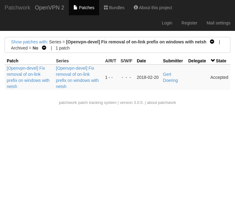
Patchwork (17, 8)
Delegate (197, 60)
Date (141, 60)
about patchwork (161, 102)
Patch (12, 60)
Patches (83, 7)
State (221, 60)
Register (189, 22)
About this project (153, 7)
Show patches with (29, 41)
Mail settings (218, 22)
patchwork (68, 102)
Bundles (114, 7)
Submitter (173, 60)
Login (167, 22)
